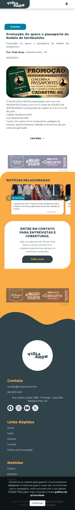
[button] (66, 198)
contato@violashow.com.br (22, 386)
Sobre (10, 433)
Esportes (12, 474)
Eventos (11, 439)
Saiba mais (37, 259)
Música (11, 468)
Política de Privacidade (20, 450)
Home (10, 428)
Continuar (37, 503)
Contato (11, 444)
